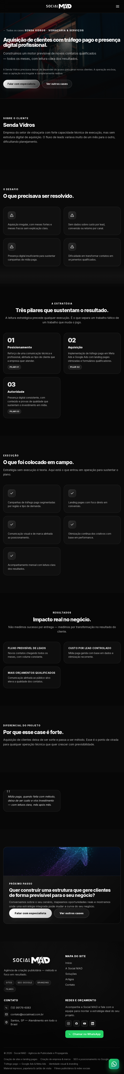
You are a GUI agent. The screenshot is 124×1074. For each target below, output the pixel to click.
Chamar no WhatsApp (84, 1034)
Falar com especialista (21, 83)
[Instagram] (68, 1023)
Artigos (69, 979)
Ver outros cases (57, 83)
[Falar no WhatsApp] (114, 1064)
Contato (70, 984)
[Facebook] (76, 1023)
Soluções (71, 973)
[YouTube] (84, 1023)
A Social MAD (73, 968)
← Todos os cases (13, 30)
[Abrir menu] (117, 6)
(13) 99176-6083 (21, 1007)
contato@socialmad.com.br (27, 1014)
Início (68, 963)
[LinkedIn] (92, 1023)
